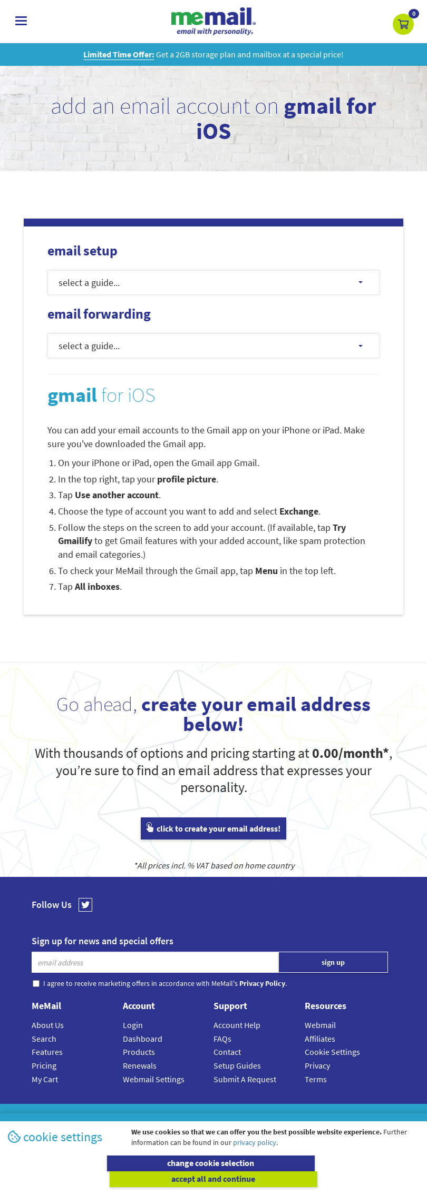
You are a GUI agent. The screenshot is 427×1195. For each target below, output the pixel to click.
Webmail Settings (154, 1079)
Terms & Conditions (286, 1116)
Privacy (317, 1065)
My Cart (45, 1079)
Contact (227, 1051)
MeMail (144, 1116)
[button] (403, 24)
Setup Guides (237, 1065)
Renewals (140, 1065)
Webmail (320, 1025)
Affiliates (320, 1038)
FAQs (222, 1038)
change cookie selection (109, 1179)
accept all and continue (318, 1179)
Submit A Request (245, 1079)
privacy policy (254, 1158)
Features (47, 1051)
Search (44, 1038)
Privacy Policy (237, 1116)
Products (139, 1051)
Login (133, 1025)
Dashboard (142, 1038)
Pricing (44, 1065)
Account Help (237, 1025)
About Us (48, 1025)
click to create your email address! (213, 828)
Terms (316, 1079)
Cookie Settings (332, 1051)
